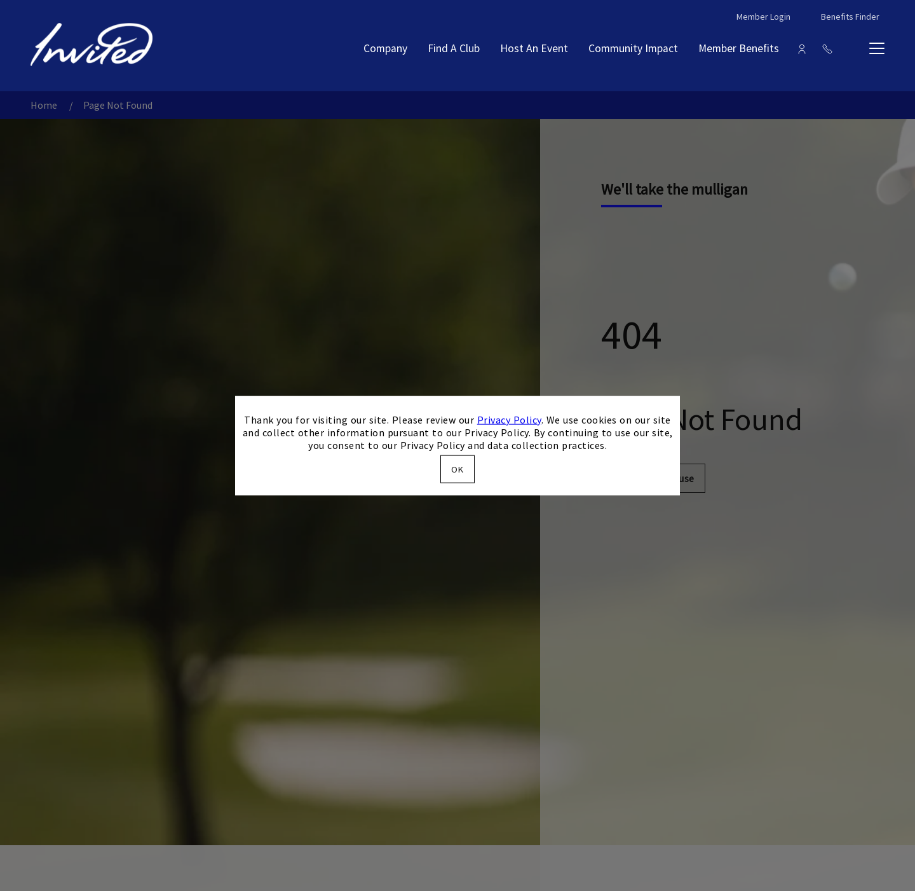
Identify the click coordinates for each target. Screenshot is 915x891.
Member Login (763, 16)
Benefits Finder (850, 16)
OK (457, 469)
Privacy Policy (509, 419)
